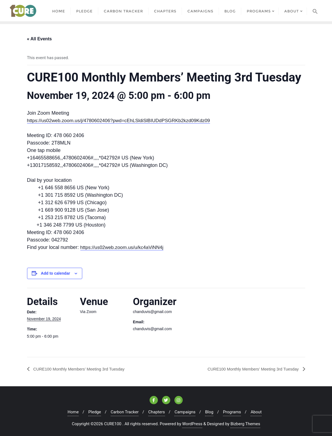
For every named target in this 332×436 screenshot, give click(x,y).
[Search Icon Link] (315, 10)
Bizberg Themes (245, 423)
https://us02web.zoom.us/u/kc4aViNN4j (123, 247)
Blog (209, 411)
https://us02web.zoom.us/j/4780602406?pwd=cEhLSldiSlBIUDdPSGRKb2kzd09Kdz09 (122, 120)
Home (73, 411)
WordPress (192, 423)
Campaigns (184, 411)
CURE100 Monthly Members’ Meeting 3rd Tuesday (82, 368)
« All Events (39, 38)
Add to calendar (55, 273)
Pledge (94, 411)
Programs (232, 411)
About (256, 411)
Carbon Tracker (125, 411)
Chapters (156, 411)
